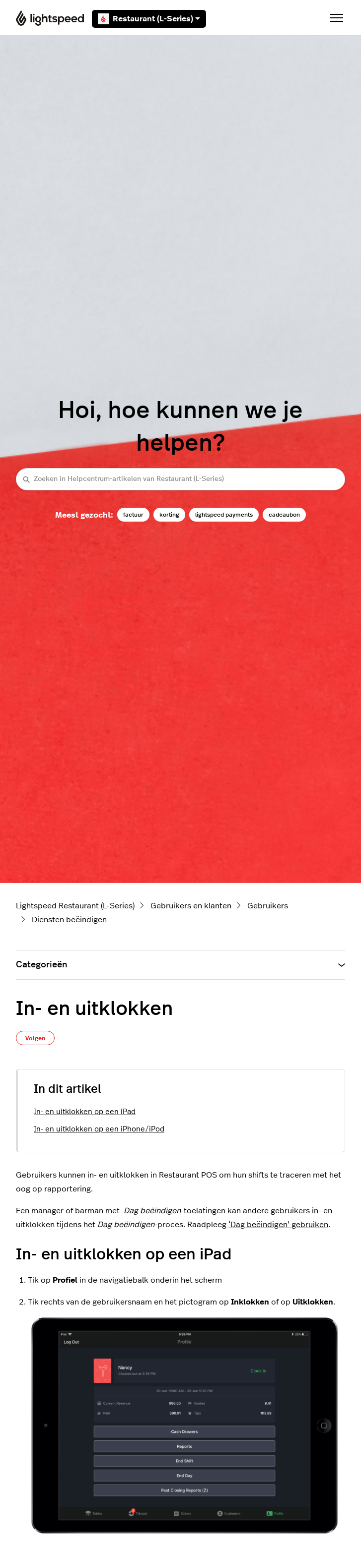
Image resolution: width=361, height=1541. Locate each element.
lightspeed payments (224, 515)
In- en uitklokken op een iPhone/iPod (99, 1129)
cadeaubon (284, 515)
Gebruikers (267, 906)
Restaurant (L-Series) (149, 18)
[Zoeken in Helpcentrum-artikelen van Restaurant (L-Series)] (180, 479)
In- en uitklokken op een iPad (85, 1112)
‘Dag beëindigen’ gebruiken (278, 1225)
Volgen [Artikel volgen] (35, 1038)
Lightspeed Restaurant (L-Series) (75, 906)
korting (169, 515)
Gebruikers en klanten (190, 906)
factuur (133, 515)
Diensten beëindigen (69, 920)
